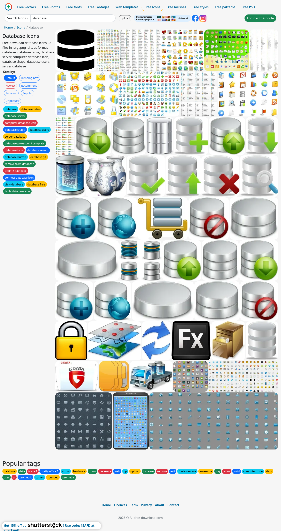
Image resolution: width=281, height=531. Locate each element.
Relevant (11, 93)
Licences (120, 505)
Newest (10, 85)
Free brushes (176, 7)
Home (8, 27)
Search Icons (16, 18)
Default (10, 78)
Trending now (29, 78)
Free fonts (74, 7)
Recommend (29, 85)
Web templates (127, 7)
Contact (173, 505)
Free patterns (225, 7)
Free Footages (98, 7)
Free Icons (152, 7)
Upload (125, 18)
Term (134, 505)
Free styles (200, 7)
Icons (21, 27)
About (159, 505)
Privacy (146, 505)
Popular (28, 93)
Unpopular (12, 101)
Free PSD (248, 7)
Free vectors (26, 7)
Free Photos (51, 7)
